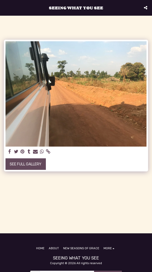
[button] (5, 8)
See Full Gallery (25, 164)
